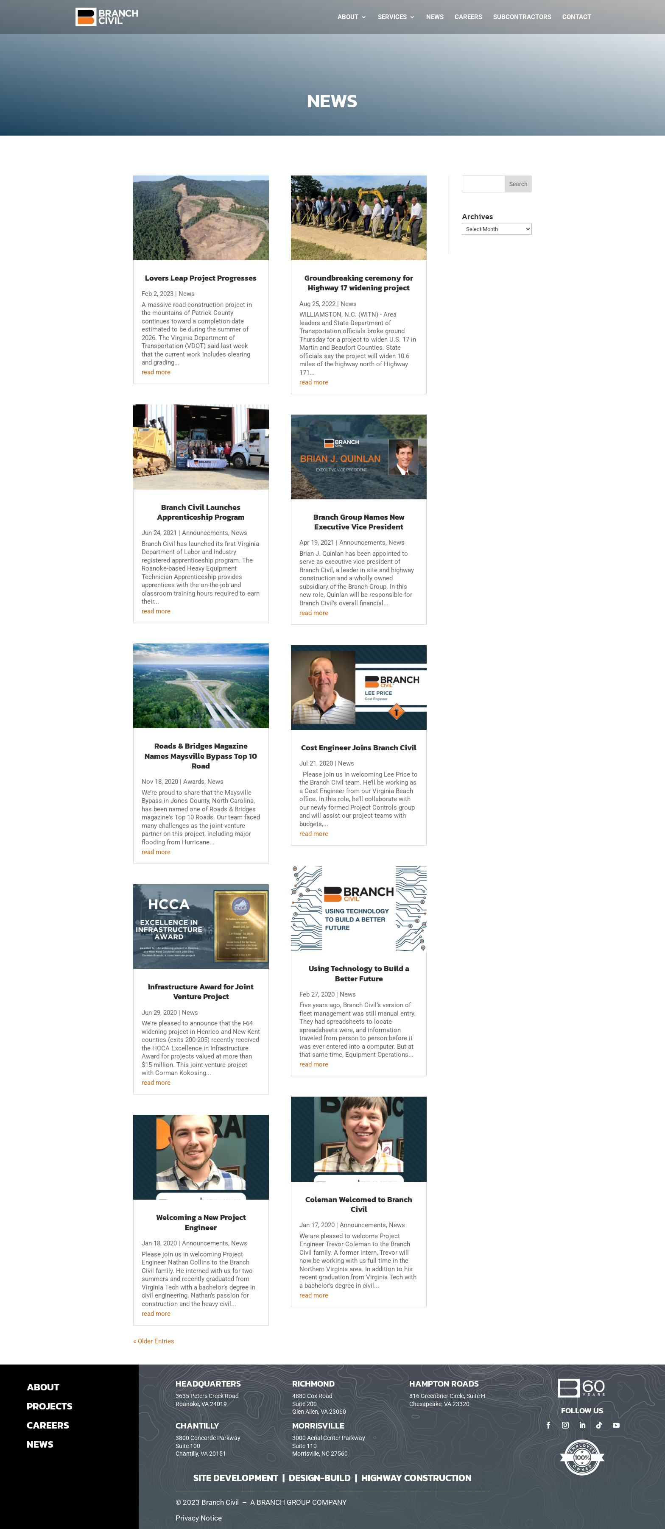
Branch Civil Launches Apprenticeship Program (201, 512)
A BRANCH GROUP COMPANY (298, 1502)
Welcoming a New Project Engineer (201, 1222)
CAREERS (48, 1425)
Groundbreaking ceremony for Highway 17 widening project (359, 282)
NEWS (40, 1444)
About (348, 17)
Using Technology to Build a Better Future (359, 973)
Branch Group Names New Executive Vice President (359, 521)
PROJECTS (50, 1406)
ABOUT (43, 1387)
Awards (193, 781)
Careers (468, 17)
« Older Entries (153, 1341)
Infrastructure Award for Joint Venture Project (201, 991)
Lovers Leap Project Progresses (201, 278)
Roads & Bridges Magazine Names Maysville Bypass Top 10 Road (201, 755)
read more (156, 372)
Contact (576, 17)
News (435, 17)
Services (392, 17)
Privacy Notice (199, 1518)
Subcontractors (522, 17)
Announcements (205, 533)
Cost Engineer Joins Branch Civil (358, 747)
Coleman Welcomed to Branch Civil (358, 1204)
